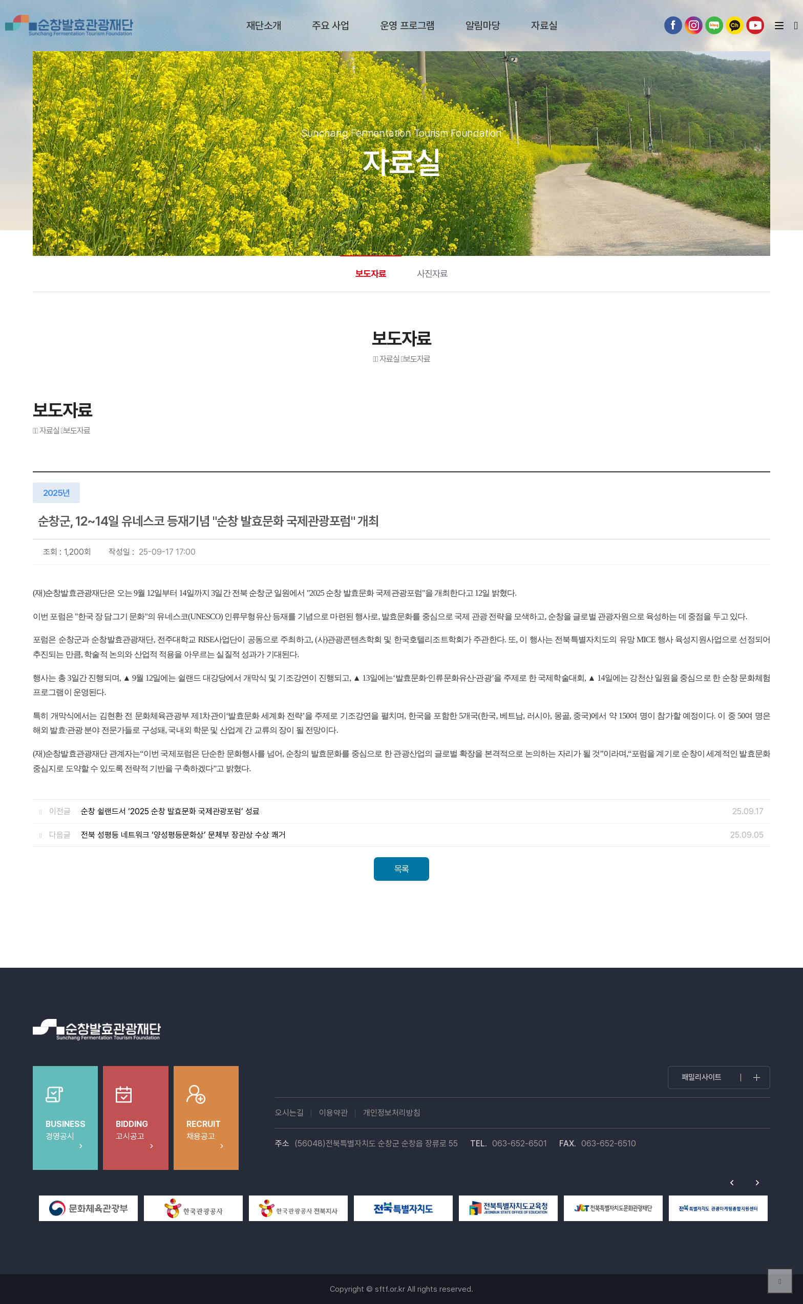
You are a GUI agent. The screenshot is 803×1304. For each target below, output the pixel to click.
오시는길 (289, 1113)
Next (757, 1183)
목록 (401, 869)
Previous (732, 1183)
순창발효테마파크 (69, 25)
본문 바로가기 (0, 0)
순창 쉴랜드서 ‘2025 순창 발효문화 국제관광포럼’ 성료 (170, 811)
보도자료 (370, 273)
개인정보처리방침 (391, 1113)
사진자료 (432, 273)
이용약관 (333, 1113)
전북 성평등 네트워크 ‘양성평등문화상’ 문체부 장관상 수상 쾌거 (183, 835)
